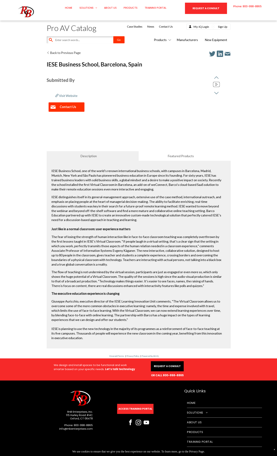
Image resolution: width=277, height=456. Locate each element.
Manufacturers (187, 40)
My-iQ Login (201, 26)
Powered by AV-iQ (150, 356)
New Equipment (216, 40)
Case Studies (134, 26)
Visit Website (66, 96)
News (150, 26)
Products (162, 40)
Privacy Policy (132, 356)
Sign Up (222, 26)
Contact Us (166, 26)
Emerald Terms (117, 356)
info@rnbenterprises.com (76, 429)
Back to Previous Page (64, 53)
